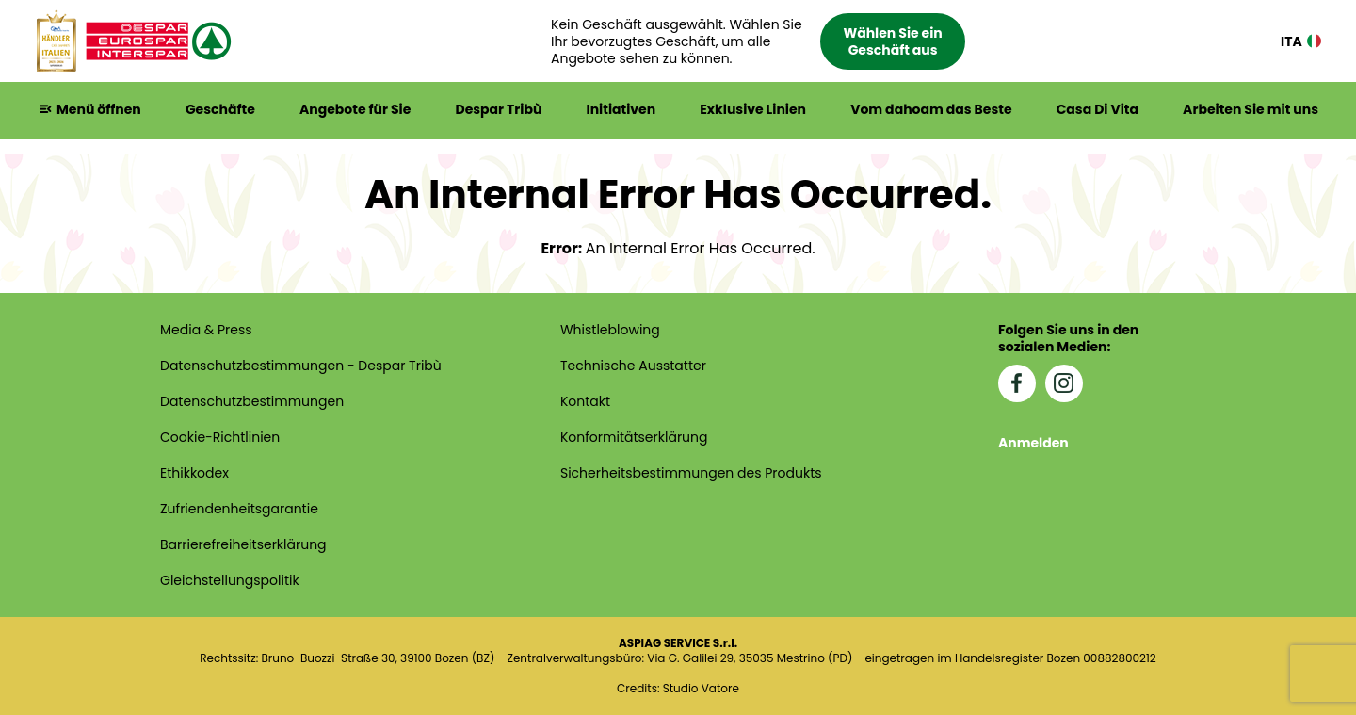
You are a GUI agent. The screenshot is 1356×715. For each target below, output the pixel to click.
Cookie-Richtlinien (220, 437)
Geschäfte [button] (220, 109)
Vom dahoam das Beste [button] (930, 109)
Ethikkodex (194, 472)
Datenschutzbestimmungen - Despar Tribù (301, 365)
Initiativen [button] (621, 109)
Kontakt (585, 401)
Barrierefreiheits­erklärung (243, 544)
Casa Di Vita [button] (1097, 109)
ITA (1301, 41)
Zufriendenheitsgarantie (239, 508)
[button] (758, 41)
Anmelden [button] (1033, 442)
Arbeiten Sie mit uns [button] (1250, 109)
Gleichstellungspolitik (229, 580)
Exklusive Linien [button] (753, 109)
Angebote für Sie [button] (355, 109)
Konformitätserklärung (634, 437)
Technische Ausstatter (633, 365)
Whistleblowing (610, 329)
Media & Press (206, 329)
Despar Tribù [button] (498, 109)
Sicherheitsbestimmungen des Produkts (691, 472)
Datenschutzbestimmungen (252, 401)
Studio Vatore (701, 688)
